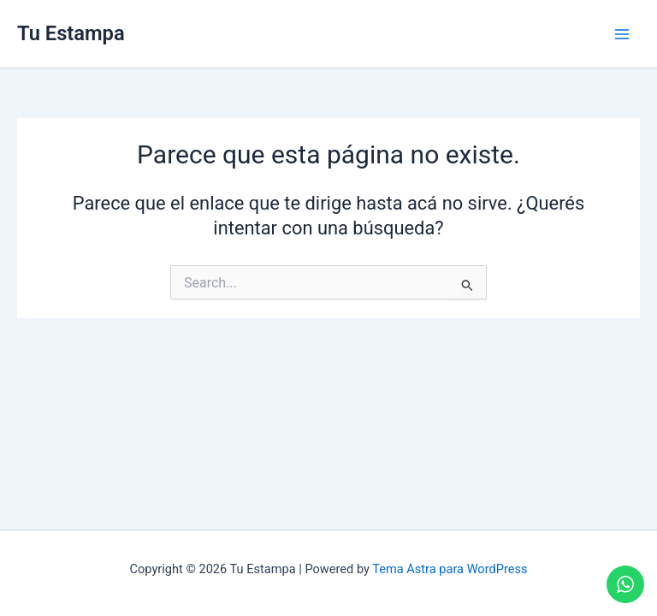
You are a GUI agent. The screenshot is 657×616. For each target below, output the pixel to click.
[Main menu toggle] (622, 34)
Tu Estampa (71, 33)
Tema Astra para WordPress (449, 569)
